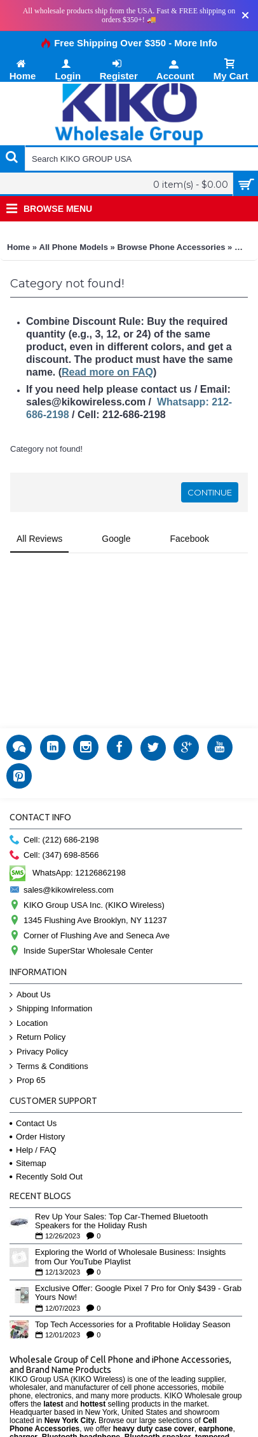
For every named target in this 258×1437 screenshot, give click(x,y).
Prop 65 (28, 1080)
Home (18, 247)
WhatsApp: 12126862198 (68, 872)
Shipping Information (51, 1009)
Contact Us (33, 1123)
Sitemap (28, 1163)
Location (29, 1023)
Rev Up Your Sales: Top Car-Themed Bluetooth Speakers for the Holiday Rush (121, 1221)
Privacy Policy (39, 1052)
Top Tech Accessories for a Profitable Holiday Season (133, 1324)
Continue (209, 492)
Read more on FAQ (107, 372)
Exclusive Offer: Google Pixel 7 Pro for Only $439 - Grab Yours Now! (138, 1293)
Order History (37, 1136)
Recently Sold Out (46, 1176)
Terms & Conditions (49, 1066)
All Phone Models (73, 247)
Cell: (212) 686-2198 (54, 840)
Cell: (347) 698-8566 (54, 855)
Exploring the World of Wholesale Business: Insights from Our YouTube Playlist (130, 1257)
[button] (10, 566)
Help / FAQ (33, 1150)
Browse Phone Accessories (171, 247)
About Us (30, 995)
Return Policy (37, 1037)
